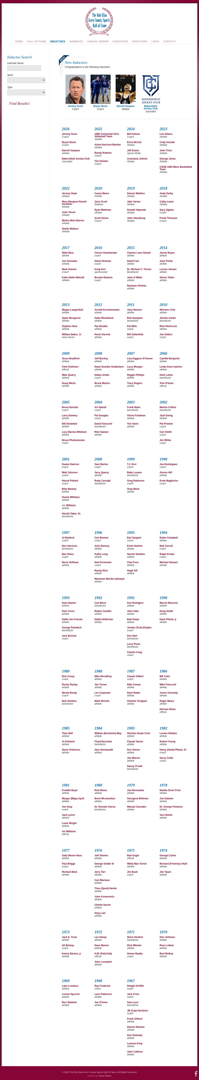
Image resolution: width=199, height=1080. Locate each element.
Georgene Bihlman (137, 798)
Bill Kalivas (133, 134)
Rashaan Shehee (136, 285)
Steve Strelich (135, 937)
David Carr (133, 261)
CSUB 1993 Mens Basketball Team (176, 168)
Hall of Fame (36, 41)
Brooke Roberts (104, 277)
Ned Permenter (103, 562)
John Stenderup (136, 218)
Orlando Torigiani (137, 701)
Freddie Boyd (69, 790)
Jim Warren (133, 758)
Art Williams (69, 831)
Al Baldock (68, 537)
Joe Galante (166, 798)
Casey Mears (102, 193)
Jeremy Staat (69, 193)
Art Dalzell (100, 407)
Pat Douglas (101, 415)
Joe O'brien (101, 1002)
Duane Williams (71, 497)
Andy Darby (166, 193)
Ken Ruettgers (135, 602)
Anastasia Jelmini (137, 158)
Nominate (76, 41)
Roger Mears (167, 701)
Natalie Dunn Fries (170, 790)
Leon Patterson (103, 994)
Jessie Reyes (167, 252)
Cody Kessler (167, 142)
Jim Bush (132, 872)
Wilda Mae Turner (137, 863)
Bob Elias (99, 21)
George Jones (168, 158)
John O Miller (134, 277)
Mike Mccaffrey (103, 676)
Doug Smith (166, 611)
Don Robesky (134, 1035)
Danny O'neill (134, 766)
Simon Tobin (167, 277)
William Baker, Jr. (72, 334)
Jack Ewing (166, 415)
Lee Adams (166, 134)
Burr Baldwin (69, 1002)
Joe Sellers (166, 334)
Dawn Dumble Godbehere (109, 366)
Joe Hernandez (135, 790)
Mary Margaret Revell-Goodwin (74, 202)
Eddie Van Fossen (72, 619)
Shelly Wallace (70, 228)
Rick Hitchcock (168, 326)
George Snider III (104, 863)
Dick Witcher (134, 945)
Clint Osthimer (70, 366)
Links (155, 41)
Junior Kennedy (169, 692)
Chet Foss (133, 562)
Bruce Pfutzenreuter (73, 440)
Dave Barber (69, 602)
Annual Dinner (98, 41)
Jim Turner (101, 684)
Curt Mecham (102, 880)
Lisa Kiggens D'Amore (140, 358)
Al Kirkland (68, 741)
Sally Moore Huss (72, 855)
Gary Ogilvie (167, 209)
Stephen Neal (69, 326)
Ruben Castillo (103, 611)
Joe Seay (67, 806)
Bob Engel (133, 855)
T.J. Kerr (131, 464)
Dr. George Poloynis (171, 806)
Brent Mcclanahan (105, 798)
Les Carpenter (103, 692)
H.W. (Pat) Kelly (103, 953)
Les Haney (101, 937)
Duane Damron (70, 464)
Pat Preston (166, 423)
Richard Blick (69, 872)
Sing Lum (100, 913)
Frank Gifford (134, 1018)
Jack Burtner (69, 635)
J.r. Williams (69, 505)
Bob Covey (68, 676)
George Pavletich (72, 627)
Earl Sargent (134, 537)
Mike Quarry (69, 375)
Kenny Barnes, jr (71, 953)
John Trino (166, 150)
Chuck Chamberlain (106, 252)
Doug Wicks (69, 383)
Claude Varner (135, 741)
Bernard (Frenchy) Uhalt (173, 863)
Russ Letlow (167, 945)
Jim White (165, 440)
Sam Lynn (132, 1002)
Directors (139, 41)
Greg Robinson (135, 480)
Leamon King (134, 1043)
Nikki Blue (68, 252)
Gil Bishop (68, 945)
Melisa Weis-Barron (73, 220)
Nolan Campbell (169, 537)
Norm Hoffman (70, 562)
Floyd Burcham (103, 741)
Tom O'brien (167, 383)
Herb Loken (166, 375)
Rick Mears (101, 790)
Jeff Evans (133, 150)
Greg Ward (133, 489)
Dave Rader (133, 692)
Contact (169, 41)
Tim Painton (101, 161)
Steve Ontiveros (71, 749)
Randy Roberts (103, 152)
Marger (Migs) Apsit (73, 798)
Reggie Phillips (135, 375)
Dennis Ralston (135, 1027)
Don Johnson (167, 937)
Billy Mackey (69, 489)
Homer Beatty (135, 953)
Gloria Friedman (136, 415)
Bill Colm (165, 676)
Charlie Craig (134, 652)
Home (19, 41)
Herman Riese (168, 709)
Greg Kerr (100, 269)
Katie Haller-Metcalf (73, 277)
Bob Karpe (133, 619)
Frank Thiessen (168, 218)
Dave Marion (102, 945)
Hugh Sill (132, 570)
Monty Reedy (69, 692)
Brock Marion (102, 383)
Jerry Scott (101, 201)
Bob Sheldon (69, 701)
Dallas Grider (102, 375)
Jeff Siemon (101, 855)
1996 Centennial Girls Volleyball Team (107, 135)
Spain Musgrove (71, 318)
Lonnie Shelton (168, 733)
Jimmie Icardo (168, 318)
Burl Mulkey (166, 953)
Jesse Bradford (70, 358)
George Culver (168, 855)
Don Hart (132, 635)
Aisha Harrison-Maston (108, 144)
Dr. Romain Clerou (105, 806)
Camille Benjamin (170, 358)
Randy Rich (101, 570)
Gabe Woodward (104, 318)
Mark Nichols (102, 701)
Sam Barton (101, 464)
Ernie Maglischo (169, 480)
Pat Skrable (101, 326)
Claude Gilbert (135, 676)
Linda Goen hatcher (171, 366)
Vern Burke (166, 815)
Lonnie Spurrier (71, 994)
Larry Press (133, 644)
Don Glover (133, 749)
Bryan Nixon (69, 142)
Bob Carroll (166, 546)
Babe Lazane (134, 472)
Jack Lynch (68, 815)
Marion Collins (168, 407)
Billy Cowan (134, 684)
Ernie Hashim (134, 546)
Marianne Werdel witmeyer (110, 578)
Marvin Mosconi (169, 602)
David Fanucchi (103, 423)
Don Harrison (69, 546)
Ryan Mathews (103, 209)
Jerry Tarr (100, 872)
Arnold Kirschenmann (107, 309)
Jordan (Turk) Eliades (139, 627)
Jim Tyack (165, 872)
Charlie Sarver (103, 904)
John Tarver (69, 212)
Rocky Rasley (70, 684)
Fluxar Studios (105, 1076)
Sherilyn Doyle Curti (138, 733)
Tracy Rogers (134, 383)
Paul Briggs (68, 863)
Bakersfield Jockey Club (76, 158)
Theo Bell (67, 733)
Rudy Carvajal (103, 480)
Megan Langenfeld (72, 309)
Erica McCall (134, 142)
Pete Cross (68, 611)
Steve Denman (103, 261)
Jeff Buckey (101, 358)
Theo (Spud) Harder (106, 888)
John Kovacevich (104, 896)
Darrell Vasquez (71, 150)
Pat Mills (132, 326)
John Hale (132, 611)
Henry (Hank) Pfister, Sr (173, 749)
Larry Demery (69, 415)
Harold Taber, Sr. (71, 513)
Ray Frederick (102, 985)
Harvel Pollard (70, 480)
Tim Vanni (132, 423)
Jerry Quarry (102, 472)
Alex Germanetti (104, 749)
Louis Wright (69, 823)
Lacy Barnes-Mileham (74, 432)
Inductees (57, 41)
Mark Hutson (69, 269)
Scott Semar (102, 218)
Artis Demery (102, 546)
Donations (120, 41)
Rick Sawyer (102, 432)
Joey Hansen (134, 309)
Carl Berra (100, 602)
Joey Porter (166, 261)
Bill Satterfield (135, 334)
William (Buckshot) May (108, 733)
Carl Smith (166, 432)
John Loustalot (103, 961)
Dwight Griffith (135, 985)
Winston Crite (167, 309)
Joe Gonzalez (69, 261)
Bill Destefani (69, 423)
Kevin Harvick (102, 334)
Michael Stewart (169, 562)
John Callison (135, 1051)
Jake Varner (133, 201)
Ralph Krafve (167, 554)
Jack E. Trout (69, 937)
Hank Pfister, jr (168, 619)
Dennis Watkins (136, 193)
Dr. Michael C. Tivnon (139, 269)
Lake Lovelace (70, 985)
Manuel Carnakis (136, 806)
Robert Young (167, 741)
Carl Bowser (102, 537)
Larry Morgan (134, 366)
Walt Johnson (70, 472)
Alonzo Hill (166, 472)
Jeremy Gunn (69, 134)
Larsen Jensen (168, 269)
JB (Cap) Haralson (137, 1010)
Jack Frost (133, 994)
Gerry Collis (166, 758)
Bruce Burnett (70, 407)
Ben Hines (68, 554)
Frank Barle (133, 407)
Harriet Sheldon (136, 554)
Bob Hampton (135, 318)
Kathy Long (101, 554)
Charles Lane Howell (139, 252)
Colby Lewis (167, 201)
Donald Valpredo (136, 209)
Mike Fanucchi (168, 684)
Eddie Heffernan (104, 619)
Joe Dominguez (169, 464)
